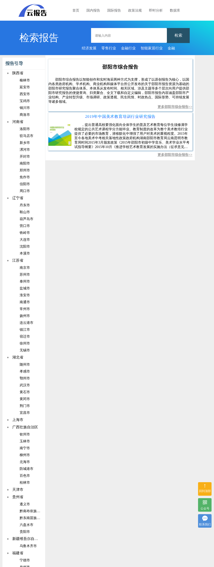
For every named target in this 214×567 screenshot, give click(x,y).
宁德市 (25, 560)
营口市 (25, 226)
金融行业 (128, 48)
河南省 (17, 122)
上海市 (17, 420)
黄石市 (25, 392)
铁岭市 (25, 233)
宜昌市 (25, 413)
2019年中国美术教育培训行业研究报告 (120, 116)
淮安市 (25, 295)
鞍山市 (25, 212)
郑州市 (25, 170)
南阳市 (25, 163)
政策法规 (135, 10)
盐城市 (25, 288)
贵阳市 (25, 532)
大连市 (25, 239)
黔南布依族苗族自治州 (37, 511)
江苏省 (17, 260)
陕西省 (17, 73)
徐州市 (25, 343)
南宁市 (25, 448)
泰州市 (25, 281)
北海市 (25, 462)
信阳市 (25, 184)
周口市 (25, 191)
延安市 (25, 87)
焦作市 (25, 177)
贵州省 (17, 497)
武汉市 (25, 385)
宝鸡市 (25, 101)
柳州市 (25, 455)
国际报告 (114, 10)
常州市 (25, 309)
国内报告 (93, 10)
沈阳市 (25, 246)
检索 (178, 35)
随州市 (25, 364)
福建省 (17, 553)
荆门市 (25, 406)
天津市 (17, 490)
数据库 (175, 10)
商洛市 (25, 115)
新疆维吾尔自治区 (27, 539)
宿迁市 (25, 336)
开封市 (25, 156)
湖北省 (17, 357)
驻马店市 (26, 136)
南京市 (25, 267)
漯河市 (25, 149)
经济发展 (89, 48)
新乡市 (25, 143)
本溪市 (25, 253)
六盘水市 (26, 525)
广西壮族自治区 (25, 427)
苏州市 (25, 274)
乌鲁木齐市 (28, 546)
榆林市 (25, 80)
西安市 (25, 94)
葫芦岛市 (26, 219)
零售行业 (108, 48)
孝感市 (25, 371)
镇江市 (25, 329)
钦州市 (25, 434)
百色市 (25, 475)
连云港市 (26, 323)
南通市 (25, 302)
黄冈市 (25, 399)
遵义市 (25, 504)
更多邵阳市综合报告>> (175, 107)
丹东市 (25, 205)
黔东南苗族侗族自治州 (37, 518)
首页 (75, 10)
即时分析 (156, 10)
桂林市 (25, 482)
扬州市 (25, 316)
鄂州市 (25, 378)
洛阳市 (25, 129)
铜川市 (25, 108)
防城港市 (26, 469)
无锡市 (25, 350)
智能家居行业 (152, 48)
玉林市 (25, 441)
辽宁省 (17, 198)
